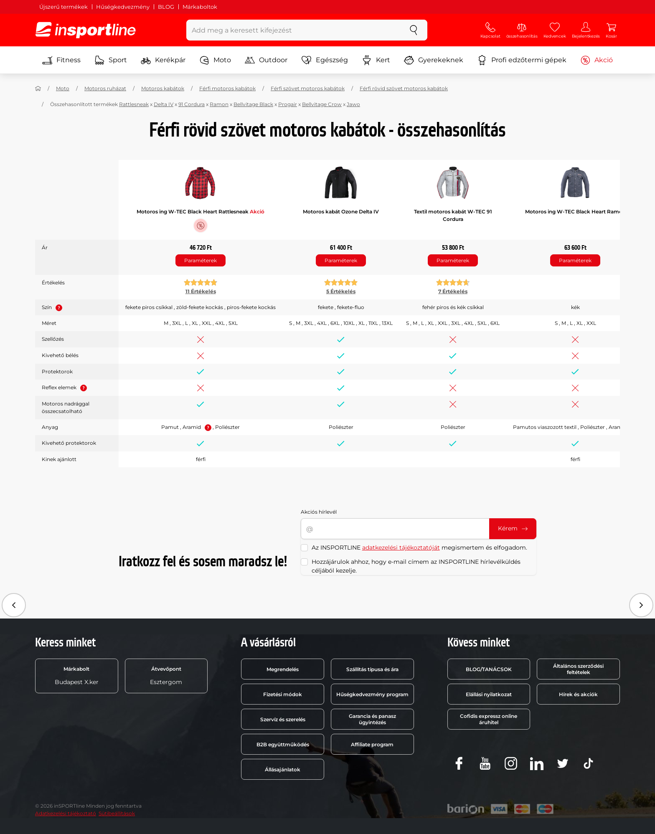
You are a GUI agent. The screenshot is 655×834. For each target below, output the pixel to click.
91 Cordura (191, 104)
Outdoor (266, 60)
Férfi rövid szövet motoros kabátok (404, 88)
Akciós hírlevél (319, 512)
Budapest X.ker (77, 676)
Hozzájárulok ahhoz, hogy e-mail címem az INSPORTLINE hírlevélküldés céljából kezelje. (416, 566)
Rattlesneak (134, 104)
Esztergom (166, 676)
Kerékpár (163, 60)
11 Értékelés (200, 291)
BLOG (166, 6)
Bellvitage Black (253, 104)
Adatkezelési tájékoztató (65, 813)
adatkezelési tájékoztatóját (401, 547)
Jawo (353, 104)
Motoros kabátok (162, 88)
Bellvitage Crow (322, 104)
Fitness (61, 60)
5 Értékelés (340, 291)
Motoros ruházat (105, 88)
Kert (376, 60)
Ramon (219, 104)
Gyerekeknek (433, 60)
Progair (287, 104)
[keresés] (413, 30)
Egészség (325, 60)
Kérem (513, 528)
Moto (215, 60)
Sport (110, 60)
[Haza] (38, 88)
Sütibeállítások (117, 813)
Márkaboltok (200, 6)
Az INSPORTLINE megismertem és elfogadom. (419, 547)
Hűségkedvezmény (123, 6)
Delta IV (163, 104)
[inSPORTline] (86, 30)
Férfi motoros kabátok (227, 88)
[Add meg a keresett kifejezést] (293, 30)
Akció (596, 60)
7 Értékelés (452, 291)
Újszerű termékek (63, 6)
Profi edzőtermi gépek (521, 60)
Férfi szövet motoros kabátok (308, 88)
